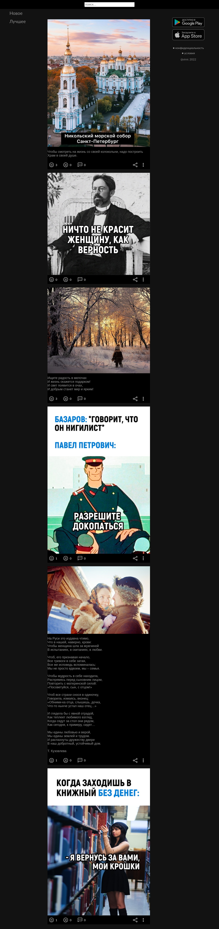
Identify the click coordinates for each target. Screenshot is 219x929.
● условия (188, 53)
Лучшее (17, 21)
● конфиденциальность (188, 47)
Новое (16, 13)
